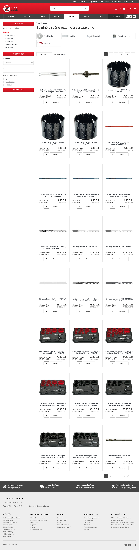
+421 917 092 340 (14, 506)
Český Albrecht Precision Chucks (122, 522)
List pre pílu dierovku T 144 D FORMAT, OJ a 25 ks (119, 300)
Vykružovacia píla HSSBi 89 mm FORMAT (86, 143)
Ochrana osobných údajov (38, 520)
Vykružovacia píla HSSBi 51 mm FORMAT (119, 91)
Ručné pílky (9, 47)
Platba (32, 527)
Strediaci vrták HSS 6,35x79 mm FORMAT (119, 456)
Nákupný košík (116, 1)
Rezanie (71, 16)
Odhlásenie (7, 536)
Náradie (42, 16)
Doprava (33, 525)
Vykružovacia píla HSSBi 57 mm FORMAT (53, 143)
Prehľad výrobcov (63, 525)
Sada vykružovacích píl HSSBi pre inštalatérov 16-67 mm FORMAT (119, 404)
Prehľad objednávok (10, 522)
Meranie (56, 16)
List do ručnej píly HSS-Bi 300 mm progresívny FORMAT (119, 143)
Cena (5, 69)
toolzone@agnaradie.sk (39, 506)
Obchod (87, 525)
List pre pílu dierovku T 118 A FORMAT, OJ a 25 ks (52, 300)
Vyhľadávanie (104, 1)
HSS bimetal (10, 82)
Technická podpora (90, 527)
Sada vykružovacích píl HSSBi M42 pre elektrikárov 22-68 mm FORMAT (52, 352)
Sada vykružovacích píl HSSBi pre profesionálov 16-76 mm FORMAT (53, 456)
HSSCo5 (9, 85)
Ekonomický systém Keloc (120, 527)
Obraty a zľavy (8, 532)
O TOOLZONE (62, 520)
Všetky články (89, 520)
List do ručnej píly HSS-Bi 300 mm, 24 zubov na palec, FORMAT (86, 195)
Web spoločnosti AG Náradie (121, 518)
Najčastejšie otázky (37, 529)
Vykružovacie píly (11, 44)
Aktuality (87, 522)
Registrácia (93, 1)
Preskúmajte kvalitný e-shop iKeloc (123, 525)
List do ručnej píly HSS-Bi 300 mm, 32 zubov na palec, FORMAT (119, 195)
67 (127, 54)
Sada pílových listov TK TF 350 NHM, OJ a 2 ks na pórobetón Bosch (53, 91)
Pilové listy (9, 38)
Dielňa (101, 16)
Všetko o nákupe (130, 1)
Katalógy (87, 529)
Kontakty (60, 518)
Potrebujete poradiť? (64, 527)
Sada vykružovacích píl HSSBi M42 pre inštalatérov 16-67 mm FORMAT (86, 352)
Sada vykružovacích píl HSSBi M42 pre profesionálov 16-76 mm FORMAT (119, 352)
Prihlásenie (82, 1)
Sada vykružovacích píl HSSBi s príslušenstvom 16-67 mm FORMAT (86, 456)
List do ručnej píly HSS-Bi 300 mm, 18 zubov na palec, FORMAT (53, 195)
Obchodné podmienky (37, 518)
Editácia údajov (8, 520)
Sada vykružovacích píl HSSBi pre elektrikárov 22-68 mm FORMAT (86, 404)
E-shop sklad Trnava (118, 520)
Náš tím (59, 522)
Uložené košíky (8, 527)
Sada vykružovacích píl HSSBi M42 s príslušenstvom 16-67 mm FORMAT (53, 404)
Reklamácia (34, 522)
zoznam (63, 54)
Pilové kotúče (10, 35)
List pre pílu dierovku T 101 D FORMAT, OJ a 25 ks (119, 247)
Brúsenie (86, 16)
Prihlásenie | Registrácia (11, 518)
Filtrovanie (18, 24)
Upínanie (11, 16)
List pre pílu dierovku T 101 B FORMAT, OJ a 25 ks (86, 247)
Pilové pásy (9, 41)
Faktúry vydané (8, 525)
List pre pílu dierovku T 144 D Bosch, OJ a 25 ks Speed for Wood (86, 300)
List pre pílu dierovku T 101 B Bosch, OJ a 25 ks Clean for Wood (53, 247)
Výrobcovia (116, 16)
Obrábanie (26, 16)
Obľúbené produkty (9, 534)
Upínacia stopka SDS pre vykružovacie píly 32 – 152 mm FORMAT (86, 91)
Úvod (74, 1)
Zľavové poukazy (9, 529)
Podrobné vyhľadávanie (92, 518)
